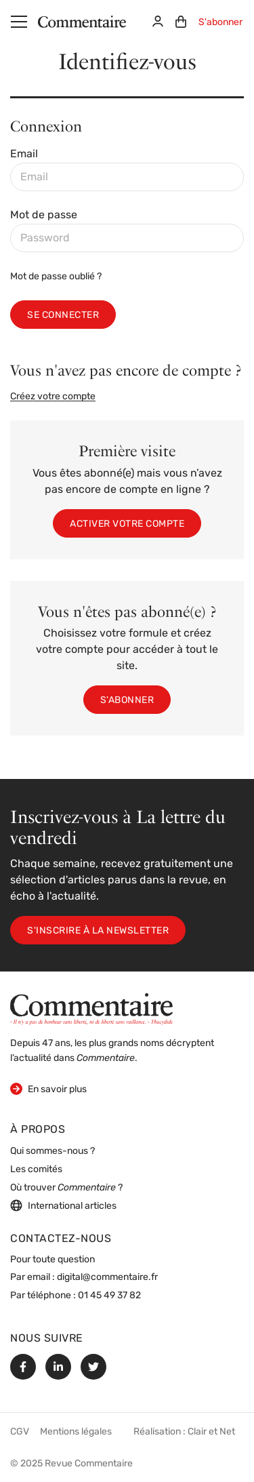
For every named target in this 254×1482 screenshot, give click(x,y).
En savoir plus (48, 1088)
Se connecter (63, 316)
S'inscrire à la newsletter (98, 931)
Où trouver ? (66, 1188)
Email (24, 154)
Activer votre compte (127, 524)
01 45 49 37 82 (109, 1296)
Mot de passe (43, 215)
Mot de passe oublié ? (56, 277)
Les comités (36, 1170)
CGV (19, 1432)
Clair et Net (211, 1432)
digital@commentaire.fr (107, 1278)
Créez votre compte (53, 397)
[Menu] (19, 21)
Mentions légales (76, 1432)
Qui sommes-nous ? (52, 1151)
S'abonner (220, 23)
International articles (63, 1205)
